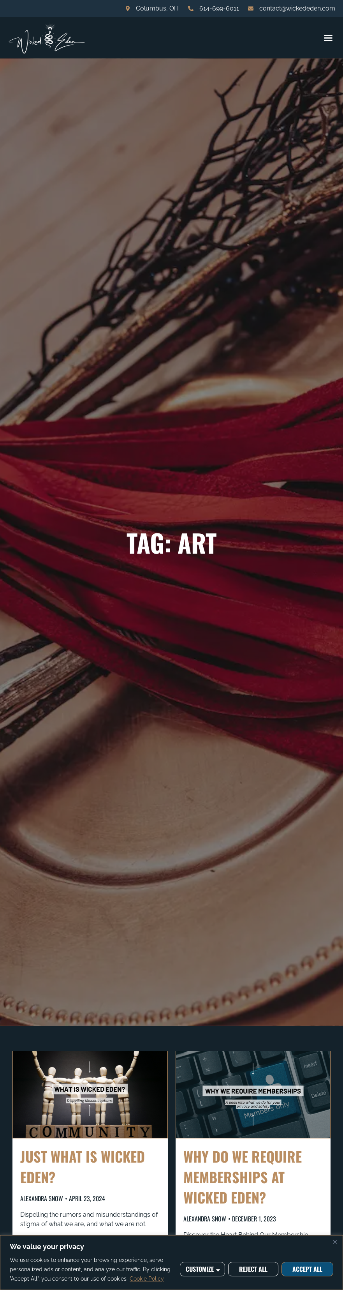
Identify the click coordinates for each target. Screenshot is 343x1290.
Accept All (307, 1269)
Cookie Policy (147, 1279)
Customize (200, 1269)
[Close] (334, 1241)
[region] (171, 1262)
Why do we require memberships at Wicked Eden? (242, 1176)
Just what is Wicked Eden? (82, 1166)
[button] (328, 38)
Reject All (253, 1269)
